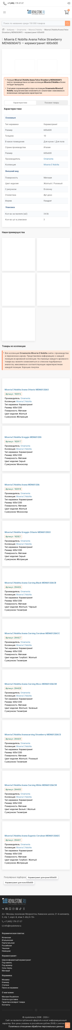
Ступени (5, 985)
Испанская (6, 938)
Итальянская (7, 940)
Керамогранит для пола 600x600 (19, 883)
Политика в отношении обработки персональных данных (36, 1026)
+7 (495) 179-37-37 (12, 921)
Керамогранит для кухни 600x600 (42, 877)
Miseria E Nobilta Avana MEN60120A (22, 484)
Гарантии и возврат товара (13, 1002)
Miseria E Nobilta (51, 164)
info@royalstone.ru (11, 926)
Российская (7, 946)
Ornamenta (48, 159)
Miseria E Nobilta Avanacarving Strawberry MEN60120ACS (33, 734)
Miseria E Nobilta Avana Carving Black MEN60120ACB (30, 583)
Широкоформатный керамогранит (16, 960)
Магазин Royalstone (10, 997)
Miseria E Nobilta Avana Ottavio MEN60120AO (27, 389)
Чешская (5, 948)
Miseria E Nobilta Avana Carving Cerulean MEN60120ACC (32, 633)
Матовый (6, 971)
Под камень (7, 963)
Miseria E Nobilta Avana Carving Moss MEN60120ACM (31, 684)
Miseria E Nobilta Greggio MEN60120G (23, 437)
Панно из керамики (10, 988)
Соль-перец (7, 968)
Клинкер (5, 982)
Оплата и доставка (10, 999)
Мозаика (5, 980)
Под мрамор (7, 965)
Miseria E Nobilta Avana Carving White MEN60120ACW (31, 785)
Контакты (6, 1005)
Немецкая (6, 951)
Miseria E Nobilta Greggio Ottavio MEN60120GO (28, 532)
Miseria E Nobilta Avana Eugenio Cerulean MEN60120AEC (32, 836)
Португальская (8, 943)
